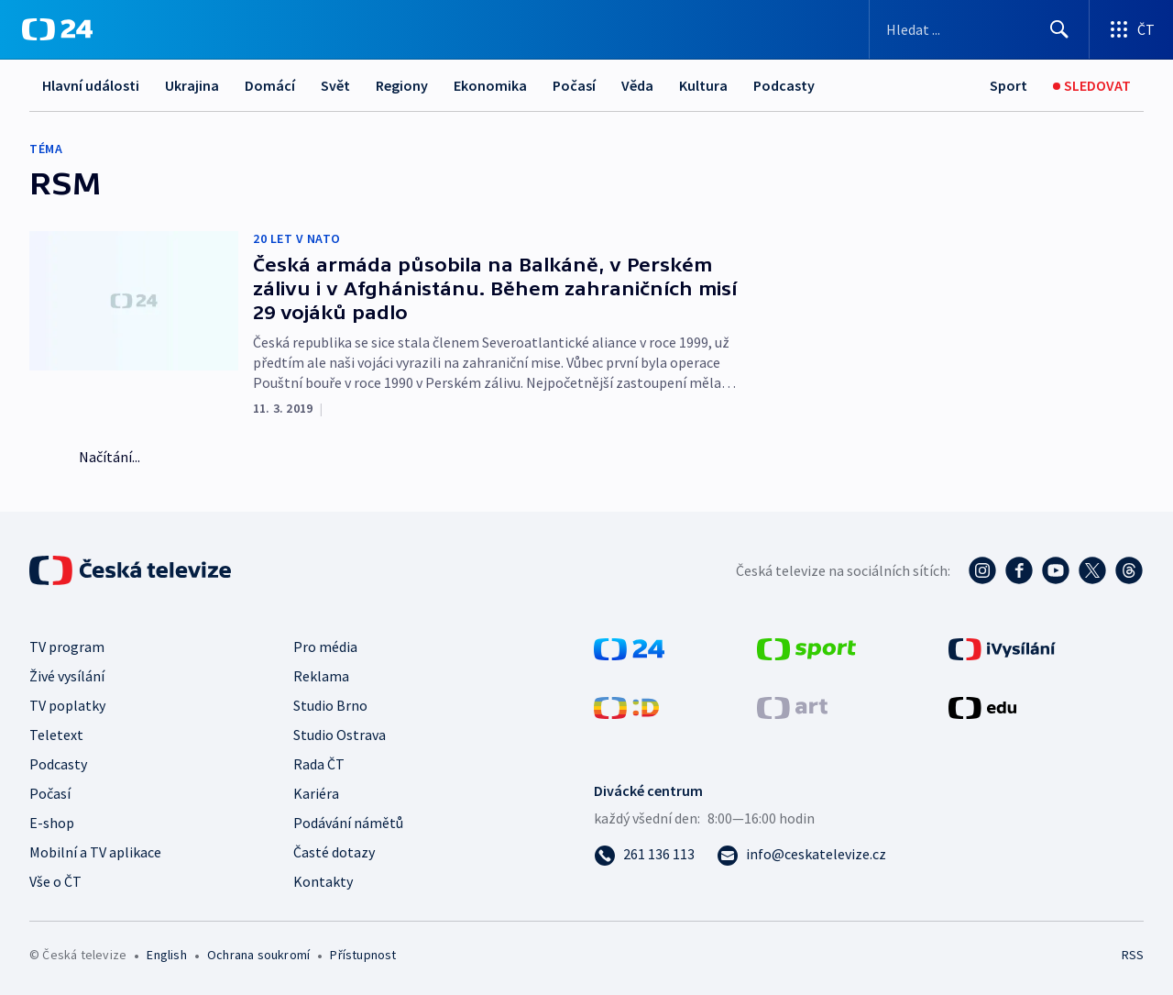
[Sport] (1008, 86)
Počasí (574, 85)
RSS (1133, 954)
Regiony (402, 85)
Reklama (321, 676)
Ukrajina (192, 85)
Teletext (56, 734)
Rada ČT (319, 764)
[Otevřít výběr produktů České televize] (1131, 29)
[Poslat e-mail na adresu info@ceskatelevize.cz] (801, 854)
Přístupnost (363, 954)
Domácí (270, 85)
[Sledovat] (1092, 86)
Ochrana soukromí (258, 954)
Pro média (325, 646)
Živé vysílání (66, 676)
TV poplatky (67, 705)
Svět (335, 85)
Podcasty (784, 85)
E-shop (51, 822)
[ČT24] (57, 29)
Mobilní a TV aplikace (95, 852)
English (166, 954)
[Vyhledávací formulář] (979, 29)
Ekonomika (490, 85)
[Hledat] (1059, 29)
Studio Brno (330, 705)
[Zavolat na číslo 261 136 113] (644, 854)
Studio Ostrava (339, 734)
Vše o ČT (55, 881)
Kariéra (316, 793)
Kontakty (323, 881)
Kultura (703, 85)
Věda (637, 85)
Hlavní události (90, 85)
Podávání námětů (348, 822)
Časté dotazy (334, 852)
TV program (66, 646)
